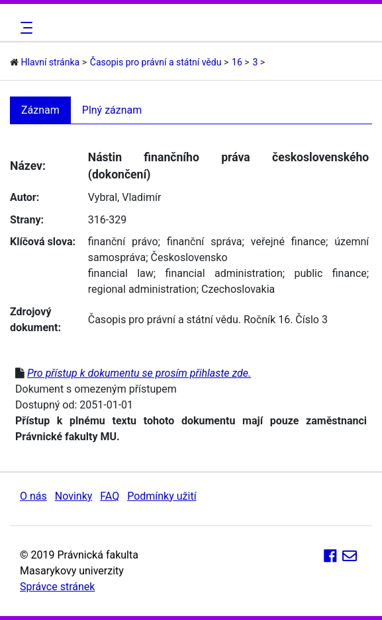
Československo (189, 257)
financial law (121, 273)
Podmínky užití (161, 496)
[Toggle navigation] (24, 28)
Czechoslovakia (238, 289)
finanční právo (123, 241)
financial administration (224, 273)
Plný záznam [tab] (112, 110)
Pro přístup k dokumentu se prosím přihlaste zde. (139, 373)
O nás (33, 496)
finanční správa (204, 241)
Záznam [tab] (40, 110)
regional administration (142, 289)
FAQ (109, 496)
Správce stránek (57, 586)
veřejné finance (288, 241)
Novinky (74, 496)
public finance (330, 273)
